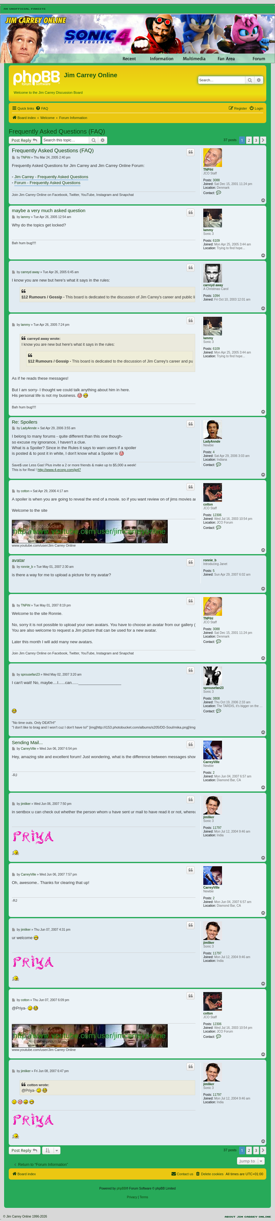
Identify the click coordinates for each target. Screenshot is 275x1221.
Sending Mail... (27, 742)
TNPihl (208, 169)
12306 (217, 515)
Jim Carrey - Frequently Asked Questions (51, 176)
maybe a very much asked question (48, 210)
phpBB (121, 1188)
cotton (208, 504)
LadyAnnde (211, 441)
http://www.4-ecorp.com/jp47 (59, 470)
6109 (216, 240)
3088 (216, 180)
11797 (217, 827)
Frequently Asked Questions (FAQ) (57, 131)
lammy (208, 230)
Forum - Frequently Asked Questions (47, 182)
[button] (263, 140)
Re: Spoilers (24, 422)
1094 (216, 295)
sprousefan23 (213, 688)
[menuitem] (42, 108)
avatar (18, 560)
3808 (216, 698)
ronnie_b (209, 560)
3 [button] (256, 140)
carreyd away (213, 285)
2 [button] (249, 140)
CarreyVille (211, 762)
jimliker (208, 817)
